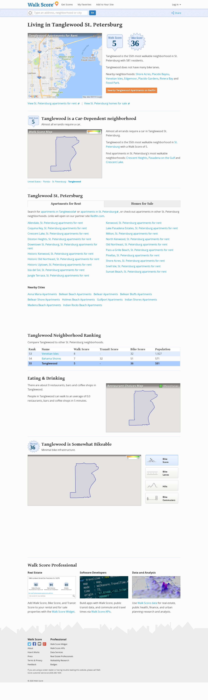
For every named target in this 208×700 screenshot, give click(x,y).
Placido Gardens (148, 78)
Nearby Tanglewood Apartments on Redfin (132, 90)
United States (34, 181)
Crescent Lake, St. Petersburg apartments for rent (58, 233)
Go (92, 12)
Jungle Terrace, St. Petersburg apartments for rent (58, 275)
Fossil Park (112, 82)
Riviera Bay (166, 78)
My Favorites (84, 4)
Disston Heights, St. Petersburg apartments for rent (59, 239)
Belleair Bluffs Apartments (136, 294)
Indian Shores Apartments (141, 299)
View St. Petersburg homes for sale (105, 103)
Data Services (56, 652)
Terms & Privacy (35, 660)
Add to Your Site (105, 4)
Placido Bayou (160, 74)
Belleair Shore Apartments (44, 299)
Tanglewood (74, 181)
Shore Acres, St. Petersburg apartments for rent (135, 260)
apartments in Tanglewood (57, 211)
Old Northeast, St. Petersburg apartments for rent (136, 244)
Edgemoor (130, 78)
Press (30, 656)
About (30, 648)
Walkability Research (59, 660)
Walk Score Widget (63, 611)
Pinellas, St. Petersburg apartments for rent (132, 255)
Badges (53, 664)
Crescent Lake (114, 162)
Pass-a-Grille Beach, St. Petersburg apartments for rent (139, 250)
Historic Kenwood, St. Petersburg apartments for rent (60, 253)
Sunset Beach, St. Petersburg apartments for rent (136, 271)
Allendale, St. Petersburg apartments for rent (55, 222)
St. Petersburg (59, 181)
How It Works (33, 652)
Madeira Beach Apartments (44, 305)
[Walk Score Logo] (43, 4)
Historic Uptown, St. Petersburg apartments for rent (60, 264)
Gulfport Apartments (110, 299)
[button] (30, 12)
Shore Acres (143, 74)
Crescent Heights (136, 157)
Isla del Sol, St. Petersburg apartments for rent (56, 270)
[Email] (39, 644)
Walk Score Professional (52, 565)
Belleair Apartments (106, 294)
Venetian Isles (114, 78)
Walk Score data (147, 602)
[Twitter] (29, 644)
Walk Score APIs (101, 611)
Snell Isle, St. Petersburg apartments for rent (133, 266)
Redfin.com (97, 216)
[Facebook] (34, 644)
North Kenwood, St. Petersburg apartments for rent (137, 239)
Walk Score (35, 639)
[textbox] (60, 12)
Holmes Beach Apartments (78, 299)
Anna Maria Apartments (42, 294)
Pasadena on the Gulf (162, 157)
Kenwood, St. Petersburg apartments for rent (134, 222)
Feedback (32, 664)
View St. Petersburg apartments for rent (52, 103)
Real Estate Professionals (61, 656)
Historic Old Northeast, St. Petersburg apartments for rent (63, 259)
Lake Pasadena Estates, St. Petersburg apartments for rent (142, 228)
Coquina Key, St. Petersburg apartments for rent (57, 228)
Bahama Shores (51, 358)
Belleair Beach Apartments (75, 294)
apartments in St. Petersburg (98, 211)
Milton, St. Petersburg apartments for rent (132, 233)
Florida (46, 181)
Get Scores (67, 4)
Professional (58, 639)
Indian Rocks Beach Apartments (82, 305)
